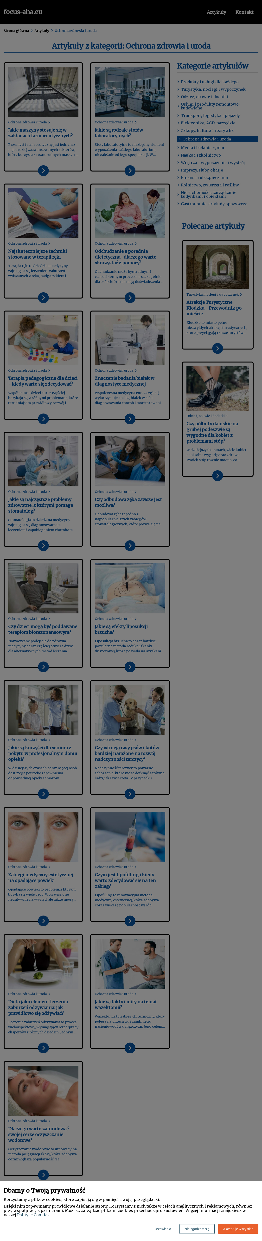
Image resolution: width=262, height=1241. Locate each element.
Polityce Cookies (33, 1214)
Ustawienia (163, 1229)
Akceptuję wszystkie (238, 1229)
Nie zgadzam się (197, 1229)
